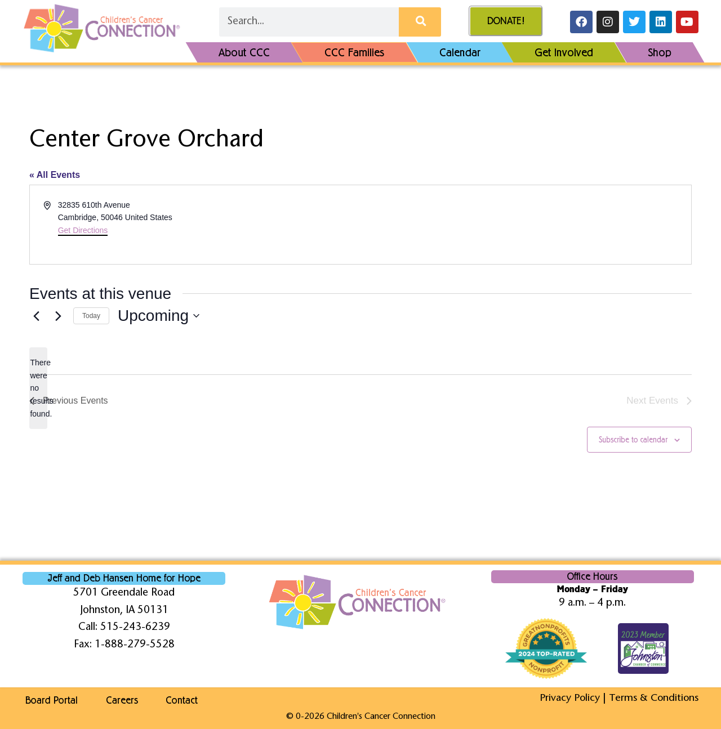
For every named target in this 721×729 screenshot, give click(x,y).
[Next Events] (58, 316)
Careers (125, 700)
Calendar (459, 52)
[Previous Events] (36, 316)
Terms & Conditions (652, 698)
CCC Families (355, 52)
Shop (659, 52)
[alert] (38, 388)
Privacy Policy (567, 698)
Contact (191, 700)
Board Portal (49, 700)
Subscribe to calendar (633, 440)
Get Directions (83, 230)
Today (91, 316)
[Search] (420, 22)
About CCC (244, 52)
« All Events (54, 175)
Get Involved (564, 52)
